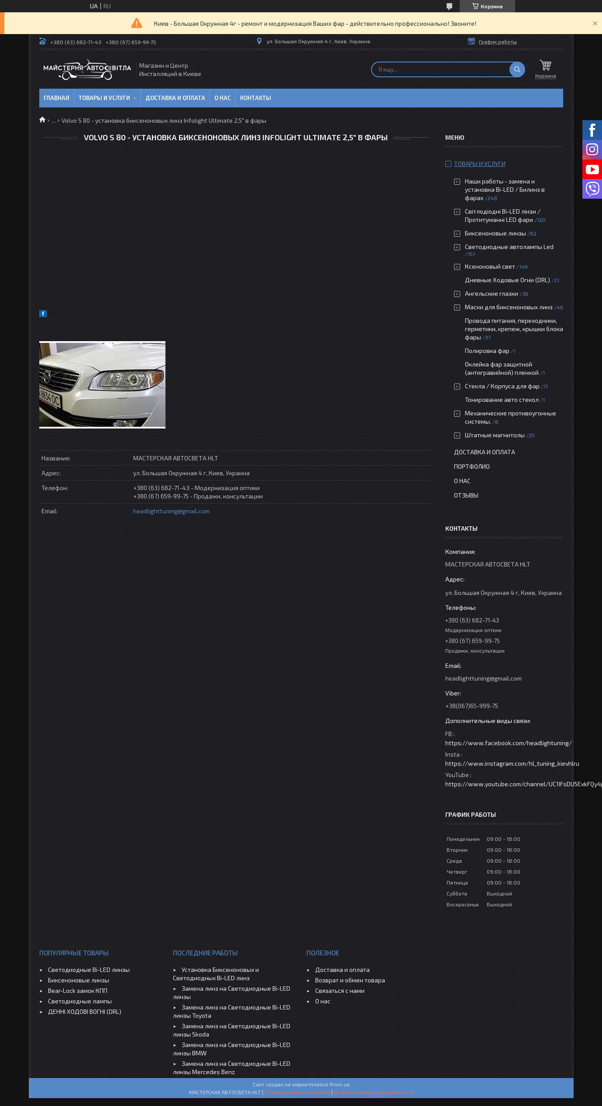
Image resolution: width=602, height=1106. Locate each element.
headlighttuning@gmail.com (171, 511)
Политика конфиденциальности (373, 1092)
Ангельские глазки (491, 293)
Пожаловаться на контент (297, 1092)
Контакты (255, 97)
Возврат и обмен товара (350, 980)
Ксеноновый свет (490, 266)
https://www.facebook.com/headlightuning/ (508, 743)
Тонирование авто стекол (502, 399)
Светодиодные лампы (80, 1001)
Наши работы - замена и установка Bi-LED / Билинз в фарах (505, 189)
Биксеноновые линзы (496, 233)
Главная (56, 97)
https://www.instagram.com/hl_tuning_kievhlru (512, 763)
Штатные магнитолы (495, 435)
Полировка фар (487, 350)
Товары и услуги (104, 97)
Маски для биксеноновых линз (509, 307)
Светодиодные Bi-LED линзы (89, 969)
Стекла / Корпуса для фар (502, 386)
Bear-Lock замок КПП (77, 990)
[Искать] (517, 69)
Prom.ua (340, 1084)
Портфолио (472, 466)
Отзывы (466, 495)
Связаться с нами (340, 990)
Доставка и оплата (175, 97)
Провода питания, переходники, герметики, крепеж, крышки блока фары (514, 329)
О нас (222, 97)
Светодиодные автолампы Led (509, 246)
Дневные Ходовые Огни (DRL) (507, 279)
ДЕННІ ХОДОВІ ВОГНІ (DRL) (84, 1011)
